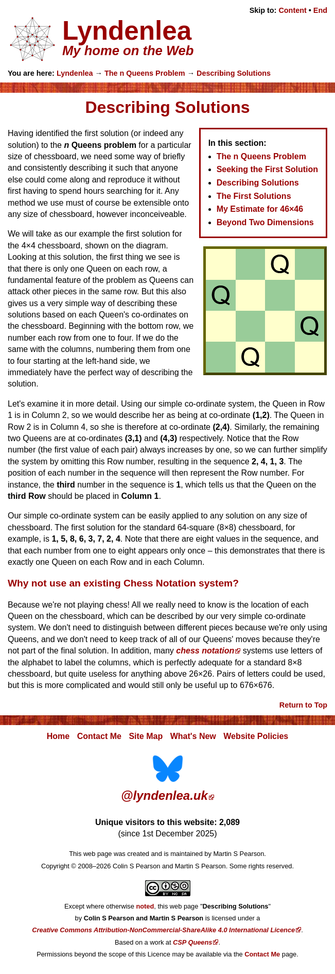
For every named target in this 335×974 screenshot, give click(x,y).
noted (145, 906)
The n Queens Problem (144, 73)
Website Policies (255, 736)
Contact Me (99, 736)
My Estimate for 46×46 (260, 209)
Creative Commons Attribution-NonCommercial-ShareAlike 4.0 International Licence (163, 930)
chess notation (205, 650)
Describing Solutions (234, 73)
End (320, 10)
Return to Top (303, 705)
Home (58, 736)
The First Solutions (254, 196)
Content (292, 10)
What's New (193, 736)
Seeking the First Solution (267, 169)
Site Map (146, 736)
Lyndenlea (75, 73)
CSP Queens (192, 942)
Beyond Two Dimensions (265, 222)
